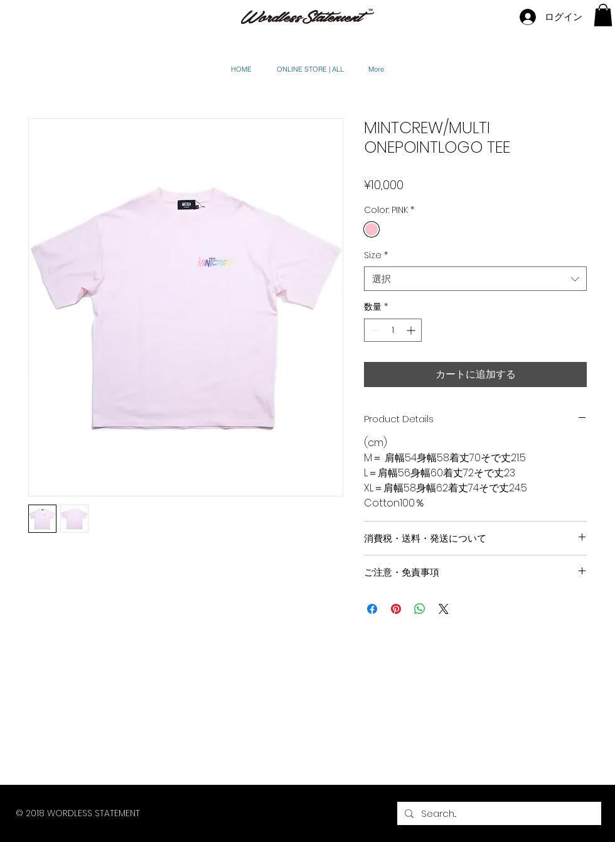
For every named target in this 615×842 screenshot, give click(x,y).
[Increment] (412, 330)
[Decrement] (374, 330)
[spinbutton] (393, 330)
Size (376, 255)
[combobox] (475, 278)
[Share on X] (443, 608)
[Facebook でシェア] (372, 608)
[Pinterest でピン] (396, 608)
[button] (603, 15)
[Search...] (498, 813)
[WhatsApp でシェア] (419, 608)
